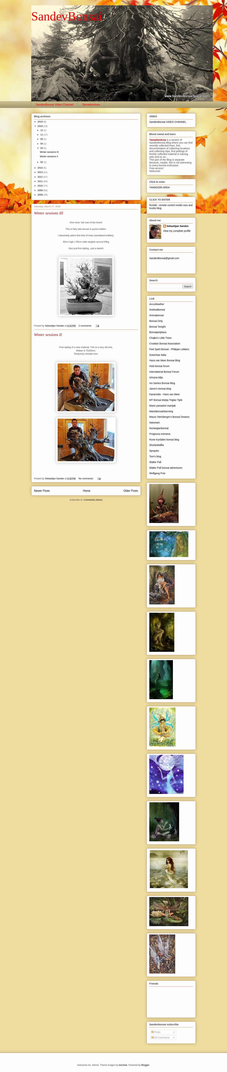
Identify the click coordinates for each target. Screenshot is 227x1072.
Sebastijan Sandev (178, 226)
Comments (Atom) (93, 499)
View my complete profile (177, 230)
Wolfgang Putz (157, 473)
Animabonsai (156, 315)
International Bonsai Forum (164, 371)
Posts (155, 1032)
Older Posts (131, 490)
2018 (40, 126)
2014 (40, 167)
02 (42, 162)
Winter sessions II (49, 156)
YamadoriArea (91, 104)
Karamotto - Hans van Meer (164, 394)
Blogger (145, 1065)
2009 (40, 190)
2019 (40, 121)
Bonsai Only (156, 321)
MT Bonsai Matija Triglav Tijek (165, 400)
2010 (40, 185)
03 (42, 148)
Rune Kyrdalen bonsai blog (164, 439)
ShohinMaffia (156, 445)
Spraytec (154, 450)
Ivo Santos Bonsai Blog (162, 383)
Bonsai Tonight (157, 326)
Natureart (154, 422)
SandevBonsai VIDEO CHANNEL (167, 121)
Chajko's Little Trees (160, 337)
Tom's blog (155, 456)
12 (42, 130)
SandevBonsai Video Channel (54, 104)
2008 (40, 194)
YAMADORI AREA (159, 187)
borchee (123, 1065)
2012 (40, 177)
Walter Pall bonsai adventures (165, 467)
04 (42, 143)
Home (86, 490)
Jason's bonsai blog (160, 388)
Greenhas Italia (157, 354)
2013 (40, 172)
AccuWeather (156, 304)
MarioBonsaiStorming (161, 411)
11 (42, 134)
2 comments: (85, 325)
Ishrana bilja (156, 377)
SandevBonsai (66, 16)
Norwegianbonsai (158, 428)
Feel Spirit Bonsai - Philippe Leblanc (169, 349)
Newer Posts (42, 490)
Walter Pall (155, 462)
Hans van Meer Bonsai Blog (164, 360)
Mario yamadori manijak (162, 405)
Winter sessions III (49, 152)
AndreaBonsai (157, 309)
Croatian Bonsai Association (164, 343)
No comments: (86, 478)
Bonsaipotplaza (157, 332)
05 (42, 139)
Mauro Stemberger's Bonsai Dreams (169, 416)
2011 (40, 181)
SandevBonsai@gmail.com (164, 258)
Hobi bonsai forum (159, 366)
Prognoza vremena (159, 433)
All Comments (160, 1037)
